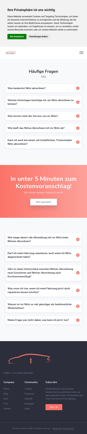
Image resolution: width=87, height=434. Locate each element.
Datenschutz (68, 428)
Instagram (29, 403)
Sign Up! (54, 407)
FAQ (5, 403)
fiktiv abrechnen (43, 202)
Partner (7, 408)
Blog (5, 393)
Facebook (29, 393)
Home (6, 388)
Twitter (28, 388)
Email (27, 408)
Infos (5, 398)
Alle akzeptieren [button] (17, 36)
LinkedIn (28, 398)
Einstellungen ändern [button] (38, 36)
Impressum (57, 428)
